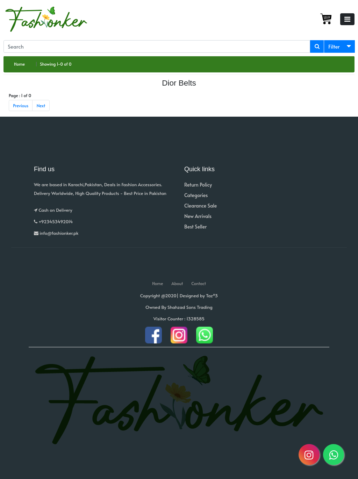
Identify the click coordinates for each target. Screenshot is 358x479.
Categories (196, 195)
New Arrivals (198, 216)
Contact (198, 283)
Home (19, 64)
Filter (334, 46)
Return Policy (198, 184)
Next (41, 105)
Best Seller (195, 226)
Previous (20, 105)
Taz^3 (212, 295)
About (177, 283)
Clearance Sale (200, 205)
